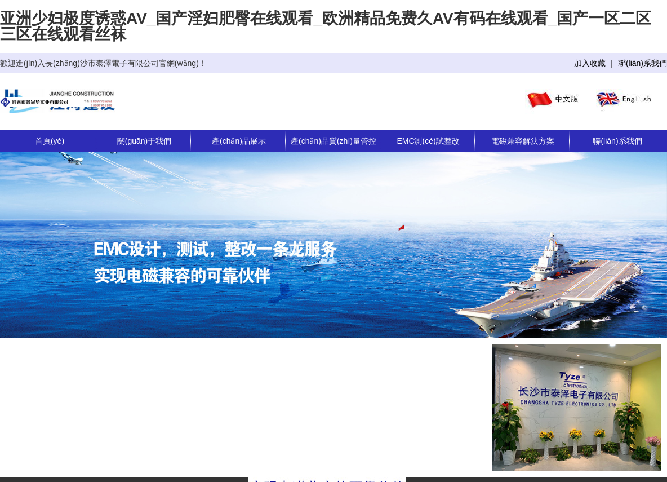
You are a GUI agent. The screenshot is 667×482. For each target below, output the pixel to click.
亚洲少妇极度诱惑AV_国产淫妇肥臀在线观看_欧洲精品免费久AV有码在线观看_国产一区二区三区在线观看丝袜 (325, 26)
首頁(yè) (49, 140)
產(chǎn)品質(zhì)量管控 (333, 140)
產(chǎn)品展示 (239, 140)
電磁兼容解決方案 (522, 140)
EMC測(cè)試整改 (428, 140)
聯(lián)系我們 (642, 63)
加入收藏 (590, 63)
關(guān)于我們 (144, 140)
